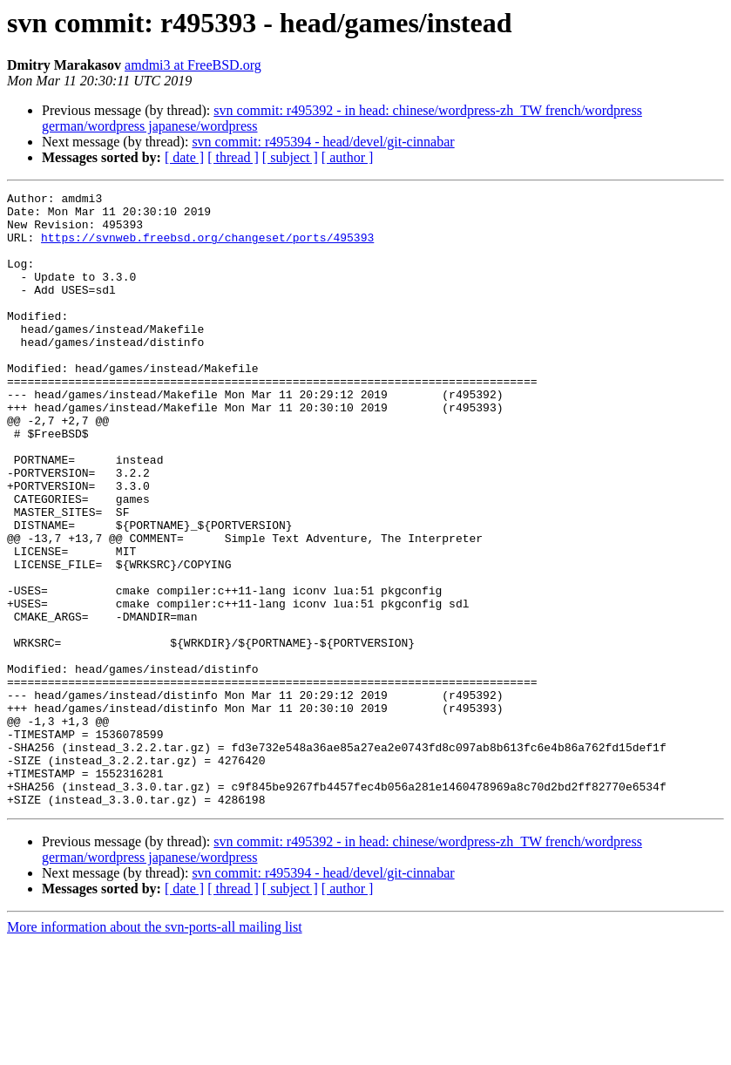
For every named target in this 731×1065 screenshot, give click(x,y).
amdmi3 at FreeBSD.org (193, 65)
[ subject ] (290, 157)
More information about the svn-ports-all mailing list (154, 1049)
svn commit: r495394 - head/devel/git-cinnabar (323, 141)
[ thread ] (233, 157)
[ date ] (184, 157)
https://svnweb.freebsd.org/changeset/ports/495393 (207, 247)
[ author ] (348, 157)
